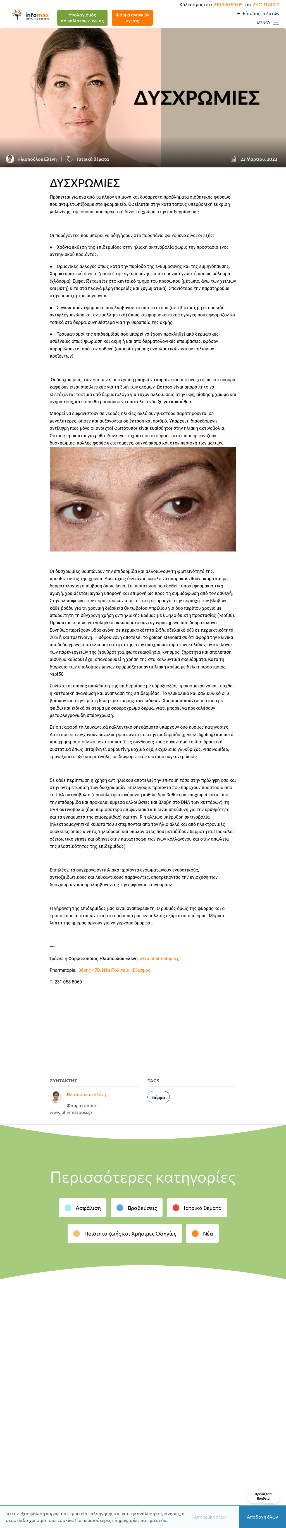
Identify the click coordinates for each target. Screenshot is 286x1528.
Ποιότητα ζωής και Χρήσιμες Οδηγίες (124, 1233)
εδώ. (163, 1520)
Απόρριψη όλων (210, 1516)
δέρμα (158, 1097)
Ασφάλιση (83, 1207)
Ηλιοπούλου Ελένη (37, 159)
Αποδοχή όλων (262, 1516)
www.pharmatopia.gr (160, 958)
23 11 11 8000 (266, 4)
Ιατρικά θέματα (197, 1207)
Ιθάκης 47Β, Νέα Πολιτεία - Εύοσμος (114, 970)
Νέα (202, 1233)
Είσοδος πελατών (261, 13)
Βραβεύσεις (136, 1207)
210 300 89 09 (228, 4)
